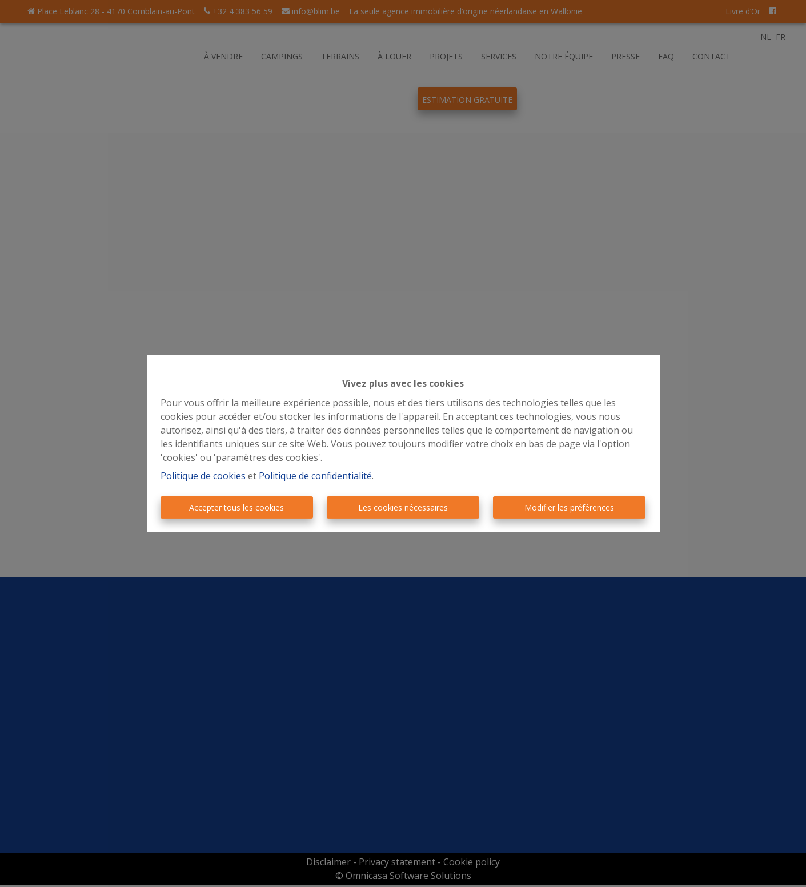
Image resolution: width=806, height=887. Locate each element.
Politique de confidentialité (315, 475)
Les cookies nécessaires (403, 507)
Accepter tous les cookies (236, 507)
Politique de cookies (203, 475)
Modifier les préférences (569, 507)
